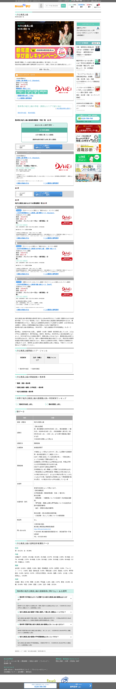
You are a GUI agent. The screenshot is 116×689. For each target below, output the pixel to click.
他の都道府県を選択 (63, 108)
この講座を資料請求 (25, 98)
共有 (41, 6)
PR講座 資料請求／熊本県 (25, 75)
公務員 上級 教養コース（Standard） (28, 80)
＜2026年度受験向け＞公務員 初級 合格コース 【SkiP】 (34, 284)
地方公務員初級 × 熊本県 (25, 391)
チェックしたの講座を (76, 686)
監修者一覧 (7, 663)
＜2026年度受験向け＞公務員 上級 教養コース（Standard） (35, 213)
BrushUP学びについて (22, 669)
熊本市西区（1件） (55, 404)
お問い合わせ (8, 669)
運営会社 (29, 672)
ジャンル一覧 (15, 661)
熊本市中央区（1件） (26, 404)
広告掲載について (9, 672)
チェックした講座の (47, 147)
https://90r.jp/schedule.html (42, 529)
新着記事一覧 (96, 43)
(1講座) (44, 130)
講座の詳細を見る (23, 183)
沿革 (66, 661)
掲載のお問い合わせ (96, 1)
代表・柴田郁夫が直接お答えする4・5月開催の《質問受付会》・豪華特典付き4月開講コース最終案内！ (88, 52)
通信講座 (24, 661)
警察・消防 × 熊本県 (23, 383)
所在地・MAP (74, 661)
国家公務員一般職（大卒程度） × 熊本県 (30, 387)
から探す (72, 6)
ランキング (44, 661)
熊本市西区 (31, 113)
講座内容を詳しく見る (25, 96)
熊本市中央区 (22, 113)
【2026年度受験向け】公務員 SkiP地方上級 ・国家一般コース (36, 248)
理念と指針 (59, 661)
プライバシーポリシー (38, 669)
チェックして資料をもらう (25, 207)
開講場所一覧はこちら (23, 88)
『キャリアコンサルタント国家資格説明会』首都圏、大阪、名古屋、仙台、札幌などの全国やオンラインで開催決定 (88, 78)
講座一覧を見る (44, 69)
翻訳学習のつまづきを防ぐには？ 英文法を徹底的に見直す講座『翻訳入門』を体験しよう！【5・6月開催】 (88, 65)
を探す (81, 6)
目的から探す (33, 661)
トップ (6, 661)
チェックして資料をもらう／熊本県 (28, 153)
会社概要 (21, 672)
